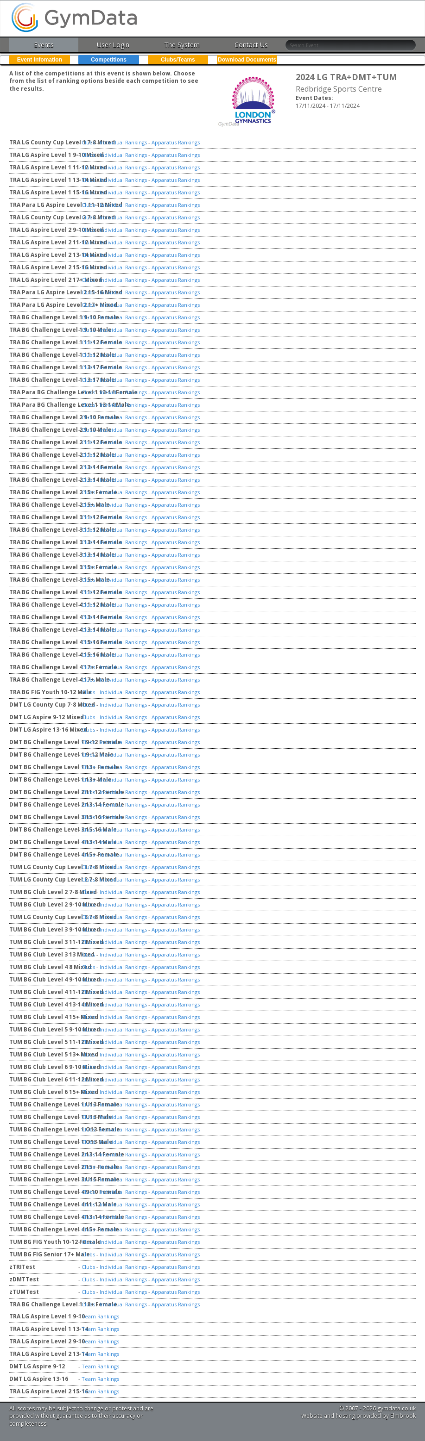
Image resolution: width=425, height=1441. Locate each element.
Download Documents (247, 59)
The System (182, 44)
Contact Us (251, 44)
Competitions (109, 59)
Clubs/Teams (178, 59)
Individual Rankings (123, 142)
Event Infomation (39, 59)
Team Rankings (100, 1316)
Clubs (88, 142)
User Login (113, 44)
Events (44, 44)
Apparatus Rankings (176, 142)
